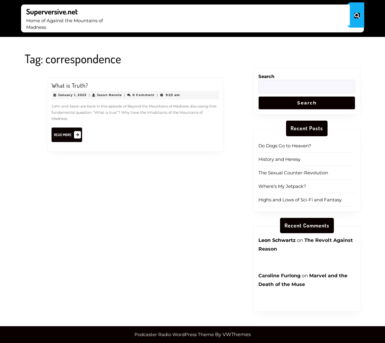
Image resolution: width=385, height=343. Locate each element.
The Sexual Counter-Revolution (293, 173)
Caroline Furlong (279, 275)
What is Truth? (73, 86)
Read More (71, 134)
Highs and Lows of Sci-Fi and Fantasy (300, 200)
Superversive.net (52, 11)
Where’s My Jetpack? (282, 186)
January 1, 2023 (75, 96)
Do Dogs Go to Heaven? (284, 146)
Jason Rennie (110, 96)
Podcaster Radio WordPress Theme (174, 334)
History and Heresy (279, 159)
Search (266, 76)
